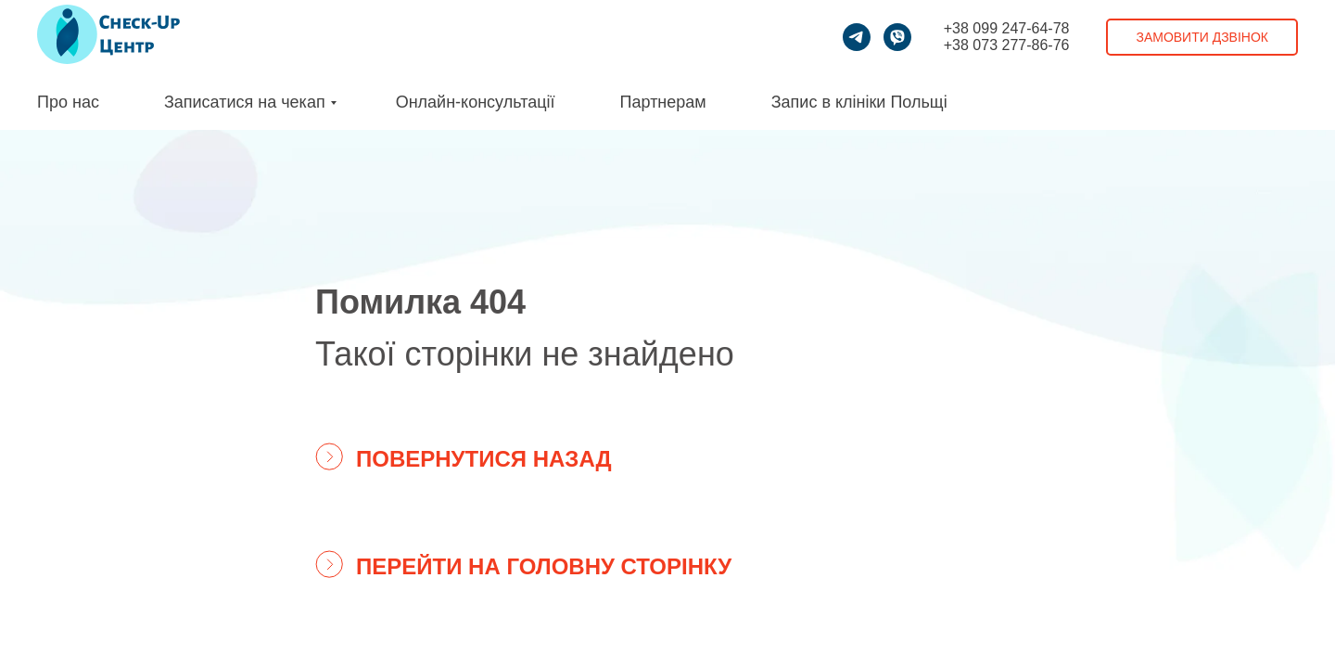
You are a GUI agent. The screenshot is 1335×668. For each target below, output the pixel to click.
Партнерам (663, 102)
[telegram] (857, 37)
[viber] (897, 37)
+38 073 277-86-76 (1007, 45)
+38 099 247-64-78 (1007, 28)
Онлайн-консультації (475, 102)
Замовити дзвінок (1202, 37)
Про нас (68, 102)
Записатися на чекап (244, 102)
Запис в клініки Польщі (859, 102)
